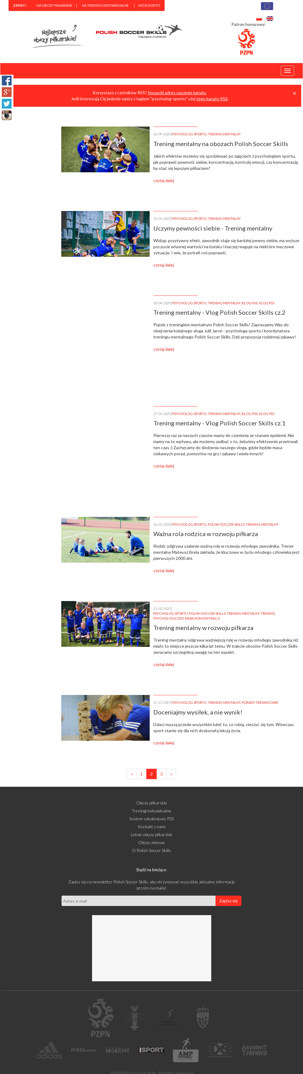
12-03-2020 (161, 608)
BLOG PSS (250, 303)
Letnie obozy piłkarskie (152, 834)
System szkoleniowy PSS (151, 818)
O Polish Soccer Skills (151, 850)
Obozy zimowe (151, 842)
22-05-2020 (161, 218)
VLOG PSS (266, 303)
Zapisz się (228, 900)
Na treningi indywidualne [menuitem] (105, 5)
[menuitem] (20, 5)
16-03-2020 (161, 524)
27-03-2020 (161, 414)
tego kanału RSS (212, 98)
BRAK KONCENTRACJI (202, 618)
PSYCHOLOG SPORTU (189, 134)
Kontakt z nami (152, 826)
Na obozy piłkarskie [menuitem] (54, 5)
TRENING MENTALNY (224, 134)
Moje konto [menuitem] (149, 5)
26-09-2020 (161, 134)
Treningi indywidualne (151, 810)
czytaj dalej (163, 180)
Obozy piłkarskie (151, 802)
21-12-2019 (161, 702)
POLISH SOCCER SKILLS (226, 524)
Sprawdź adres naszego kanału (177, 92)
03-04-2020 (161, 303)
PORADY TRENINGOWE (260, 702)
